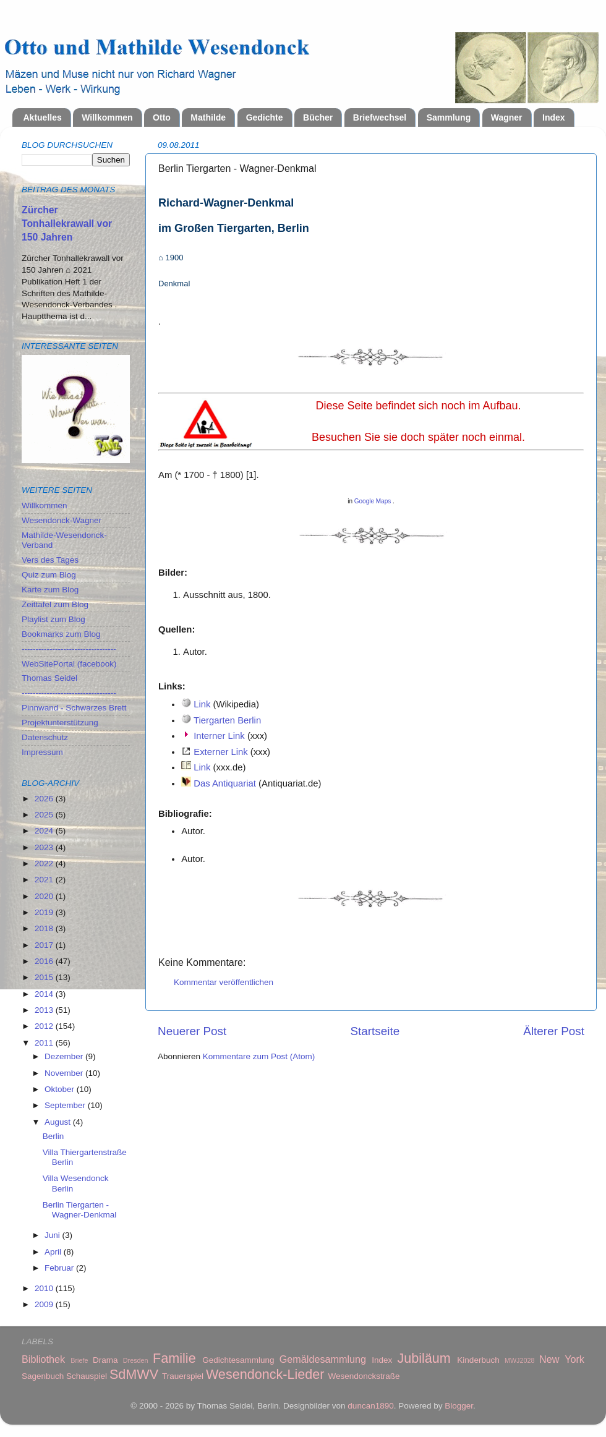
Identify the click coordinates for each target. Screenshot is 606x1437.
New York (561, 1359)
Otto (162, 117)
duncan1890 (370, 1405)
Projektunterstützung (60, 722)
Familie (174, 1358)
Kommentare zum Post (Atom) (259, 1056)
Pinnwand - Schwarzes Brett (74, 707)
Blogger (459, 1405)
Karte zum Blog (50, 589)
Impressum (42, 752)
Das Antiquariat (225, 783)
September (66, 1105)
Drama (105, 1360)
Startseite (374, 1031)
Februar (60, 1268)
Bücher (318, 117)
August (59, 1122)
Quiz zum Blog (49, 574)
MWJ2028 (520, 1360)
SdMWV (133, 1374)
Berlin (53, 1136)
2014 (45, 994)
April (54, 1251)
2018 (45, 928)
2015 (45, 977)
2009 (45, 1304)
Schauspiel (86, 1376)
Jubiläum (423, 1358)
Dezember (65, 1056)
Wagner (507, 117)
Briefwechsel (379, 117)
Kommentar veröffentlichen (223, 982)
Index (553, 117)
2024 (45, 830)
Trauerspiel (182, 1376)
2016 (45, 961)
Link (202, 704)
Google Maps (372, 501)
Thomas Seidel (49, 678)
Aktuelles (42, 117)
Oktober (61, 1089)
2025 (45, 814)
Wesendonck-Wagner (61, 520)
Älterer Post (553, 1031)
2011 (45, 1042)
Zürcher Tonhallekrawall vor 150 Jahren (67, 223)
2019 (45, 912)
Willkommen (107, 117)
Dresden (135, 1360)
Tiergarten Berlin (227, 720)
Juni (53, 1235)
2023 (45, 847)
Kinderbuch (478, 1360)
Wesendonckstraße (364, 1376)
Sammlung (449, 117)
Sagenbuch (43, 1376)
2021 (45, 879)
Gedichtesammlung (238, 1360)
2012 (45, 1026)
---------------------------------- (69, 649)
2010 (45, 1288)
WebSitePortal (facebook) (69, 663)
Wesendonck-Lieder (265, 1374)
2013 (45, 1010)
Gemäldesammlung (323, 1359)
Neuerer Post (192, 1031)
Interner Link (219, 736)
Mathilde (208, 117)
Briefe (79, 1360)
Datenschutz (45, 737)
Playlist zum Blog (53, 619)
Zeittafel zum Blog (55, 604)
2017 (45, 945)
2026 (45, 798)
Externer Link (220, 752)
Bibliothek (43, 1359)
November (65, 1073)
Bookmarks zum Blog (61, 634)
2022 (45, 863)
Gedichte (264, 117)
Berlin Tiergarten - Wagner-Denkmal (80, 1209)
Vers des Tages (50, 560)
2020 (45, 896)
